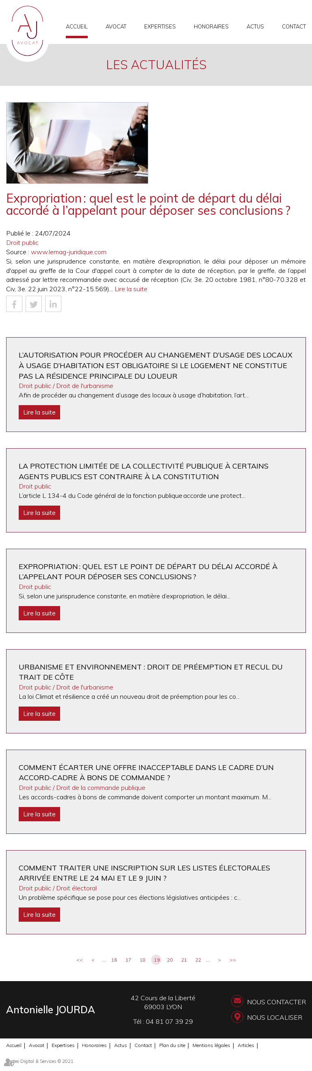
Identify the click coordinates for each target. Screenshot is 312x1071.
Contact (294, 26)
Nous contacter (276, 1002)
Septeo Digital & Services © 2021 (40, 1061)
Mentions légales (211, 1045)
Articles (246, 1045)
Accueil (77, 26)
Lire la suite (131, 289)
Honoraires (211, 26)
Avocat (116, 26)
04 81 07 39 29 (169, 1021)
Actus (255, 26)
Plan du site (172, 1045)
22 (198, 960)
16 (114, 960)
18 (142, 960)
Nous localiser (274, 1017)
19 (157, 960)
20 (170, 960)
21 (184, 960)
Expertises (160, 26)
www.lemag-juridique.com (68, 252)
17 (128, 960)
